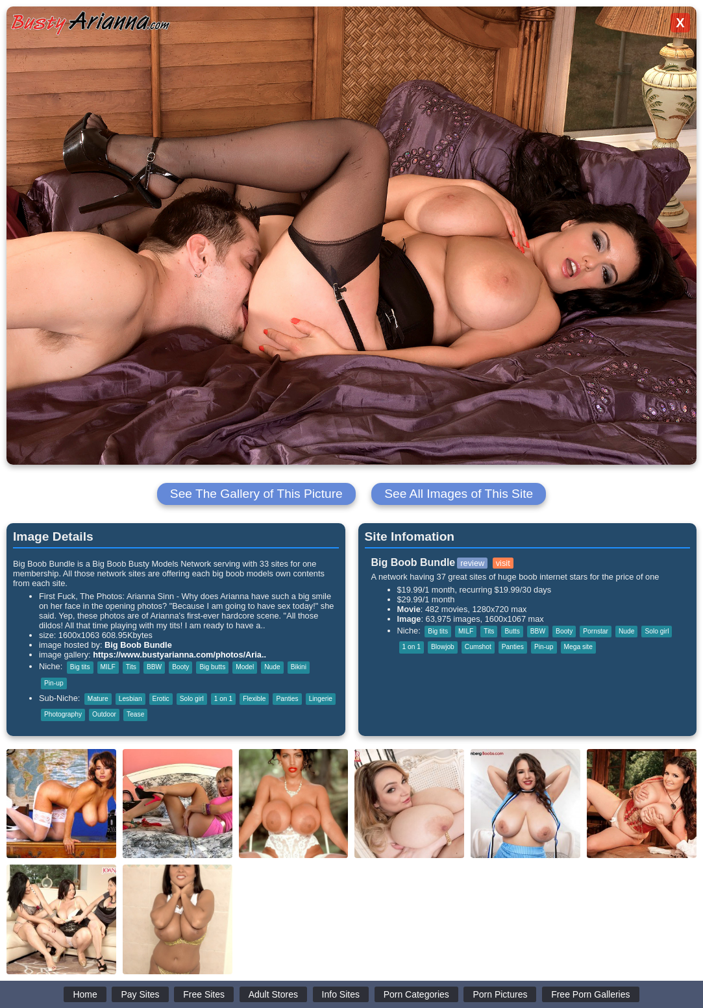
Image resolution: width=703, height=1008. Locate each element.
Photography (63, 714)
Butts (511, 631)
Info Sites (341, 994)
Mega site (578, 646)
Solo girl (192, 698)
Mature (98, 698)
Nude (272, 666)
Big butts (212, 666)
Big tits (80, 666)
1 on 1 (223, 698)
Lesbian (130, 698)
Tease (135, 714)
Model (245, 666)
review (472, 563)
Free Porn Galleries (590, 994)
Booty (180, 666)
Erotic (161, 698)
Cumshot (478, 646)
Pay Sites (140, 994)
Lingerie (320, 698)
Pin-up (54, 683)
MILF (108, 666)
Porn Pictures (500, 994)
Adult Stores (273, 994)
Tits (131, 666)
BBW (154, 666)
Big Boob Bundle (138, 645)
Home (85, 994)
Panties (287, 698)
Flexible (254, 698)
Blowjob (442, 646)
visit (503, 563)
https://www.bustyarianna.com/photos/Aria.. (179, 654)
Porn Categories (416, 994)
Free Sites (204, 994)
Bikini (298, 666)
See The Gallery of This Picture (256, 493)
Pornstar (595, 631)
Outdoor (104, 714)
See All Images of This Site (458, 493)
